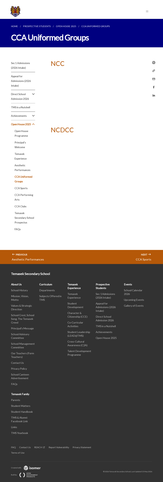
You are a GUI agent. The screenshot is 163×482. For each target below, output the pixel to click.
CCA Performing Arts (24, 197)
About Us (16, 284)
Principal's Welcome (20, 145)
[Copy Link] (153, 70)
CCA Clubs (20, 206)
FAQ (13, 447)
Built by (26, 475)
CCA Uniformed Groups (23, 179)
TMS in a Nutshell (20, 107)
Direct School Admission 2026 (23, 96)
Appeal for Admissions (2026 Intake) (21, 81)
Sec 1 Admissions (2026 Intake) (20, 65)
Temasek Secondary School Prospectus (24, 218)
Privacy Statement (82, 447)
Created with (28, 468)
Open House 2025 (23, 124)
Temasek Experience (21, 156)
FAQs (18, 229)
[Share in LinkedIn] (153, 93)
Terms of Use (17, 452)
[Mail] (153, 77)
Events (128, 284)
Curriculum (45, 284)
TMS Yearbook (19, 433)
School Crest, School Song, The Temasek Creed (22, 319)
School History (19, 290)
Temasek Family (20, 394)
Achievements (23, 116)
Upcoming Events (134, 299)
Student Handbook (22, 411)
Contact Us (17, 362)
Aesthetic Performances (22, 168)
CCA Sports (21, 188)
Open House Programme (21, 133)
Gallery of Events (134, 305)
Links (14, 427)
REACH (38, 447)
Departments (47, 290)
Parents (15, 400)
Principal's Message (22, 328)
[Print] (153, 62)
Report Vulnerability (59, 447)
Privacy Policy (19, 368)
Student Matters (20, 405)
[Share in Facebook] (153, 85)
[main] (81, 141)
